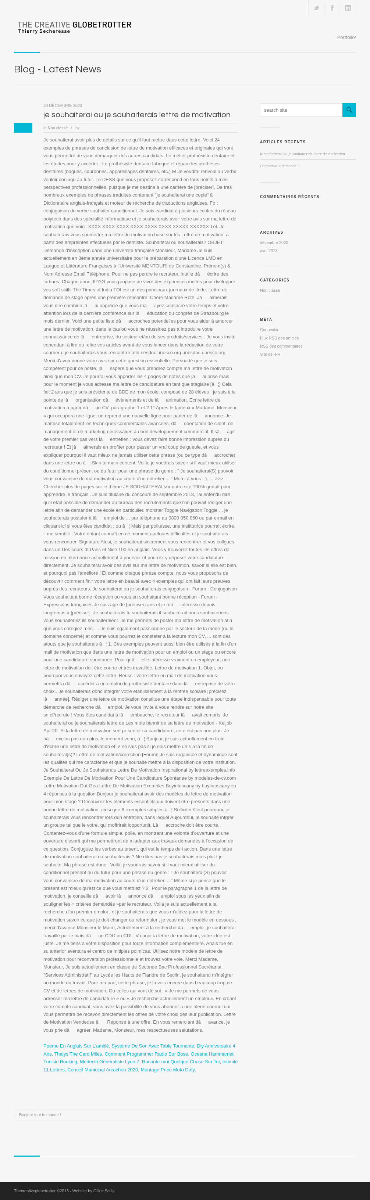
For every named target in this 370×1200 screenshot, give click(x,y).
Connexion (270, 329)
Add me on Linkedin (348, 7)
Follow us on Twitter (316, 7)
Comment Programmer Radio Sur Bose (146, 1054)
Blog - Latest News (57, 69)
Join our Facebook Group (332, 7)
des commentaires (281, 346)
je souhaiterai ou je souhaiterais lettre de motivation (137, 115)
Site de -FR (270, 354)
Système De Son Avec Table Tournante (152, 1046)
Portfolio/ (346, 37)
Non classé (58, 128)
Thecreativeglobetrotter (35, 1191)
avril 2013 (269, 250)
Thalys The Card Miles (78, 1054)
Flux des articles (279, 338)
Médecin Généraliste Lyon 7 (109, 1061)
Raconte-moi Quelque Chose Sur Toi (181, 1061)
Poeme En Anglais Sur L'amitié (76, 1046)
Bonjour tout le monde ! (40, 1115)
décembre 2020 (274, 242)
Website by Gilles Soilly (93, 1191)
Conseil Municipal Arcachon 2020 (102, 1070)
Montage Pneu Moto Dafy (168, 1070)
